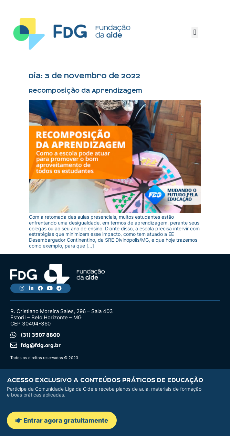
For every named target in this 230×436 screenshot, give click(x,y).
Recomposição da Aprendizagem (85, 90)
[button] (194, 32)
